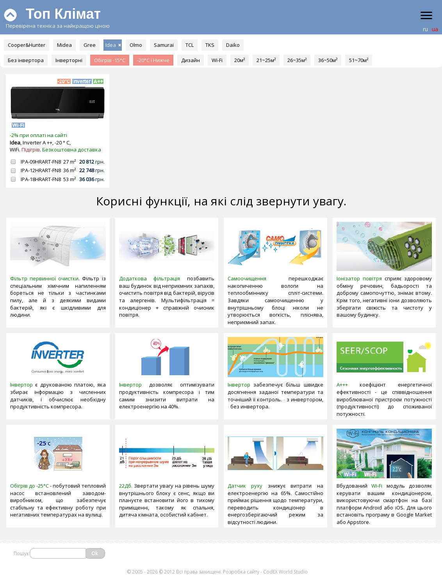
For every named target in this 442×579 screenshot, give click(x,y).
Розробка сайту (241, 571)
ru (425, 29)
